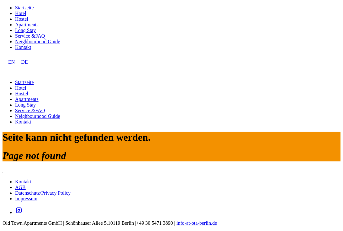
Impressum (26, 198)
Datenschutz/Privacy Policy (43, 193)
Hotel (20, 13)
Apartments (27, 24)
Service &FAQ (30, 36)
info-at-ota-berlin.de (197, 223)
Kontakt (23, 47)
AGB (20, 187)
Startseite (24, 7)
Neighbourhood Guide (37, 41)
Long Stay (25, 30)
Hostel (21, 19)
